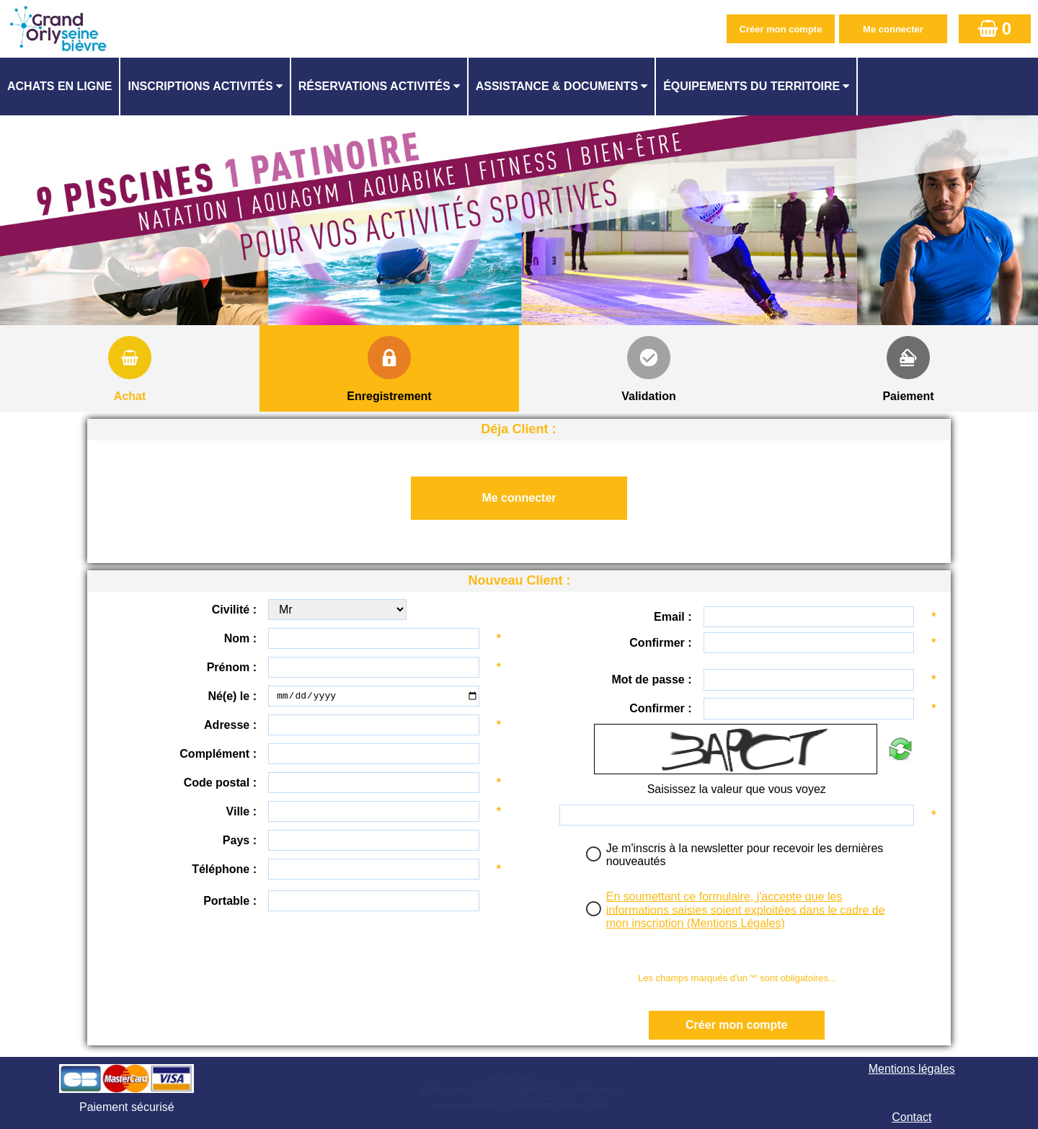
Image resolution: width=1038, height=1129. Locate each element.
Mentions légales (912, 1069)
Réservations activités (374, 86)
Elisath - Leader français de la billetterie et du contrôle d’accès (519, 1089)
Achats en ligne (59, 86)
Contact (911, 1117)
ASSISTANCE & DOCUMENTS (557, 86)
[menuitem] (60, 86)
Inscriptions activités (200, 86)
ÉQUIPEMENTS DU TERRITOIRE (751, 86)
